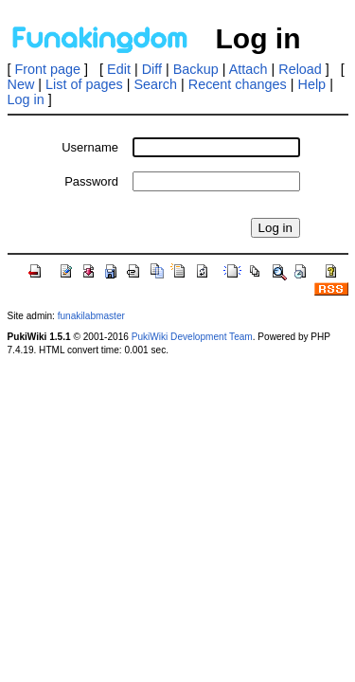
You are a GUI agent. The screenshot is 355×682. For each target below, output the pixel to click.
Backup (196, 69)
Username (90, 147)
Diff (152, 69)
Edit (119, 69)
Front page (48, 69)
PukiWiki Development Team (192, 337)
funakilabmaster (91, 316)
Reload (300, 69)
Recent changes (237, 84)
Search (155, 84)
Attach (248, 69)
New (21, 84)
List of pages (84, 84)
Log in (26, 99)
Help (312, 84)
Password (91, 181)
